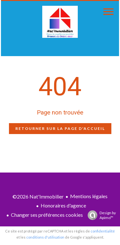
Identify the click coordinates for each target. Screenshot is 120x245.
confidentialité (103, 231)
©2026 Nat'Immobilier (38, 196)
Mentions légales (89, 196)
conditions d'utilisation (45, 237)
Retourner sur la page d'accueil (60, 128)
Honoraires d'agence (63, 205)
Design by (100, 215)
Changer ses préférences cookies (47, 215)
